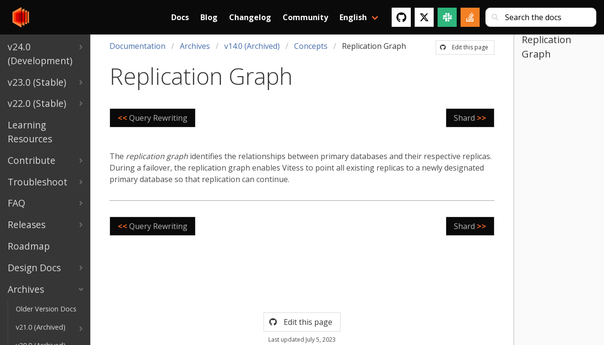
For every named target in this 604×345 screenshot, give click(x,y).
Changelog (250, 17)
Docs (180, 17)
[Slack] (447, 17)
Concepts (311, 46)
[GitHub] (401, 17)
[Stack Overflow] (470, 17)
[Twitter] (424, 17)
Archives (195, 46)
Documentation (137, 46)
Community (305, 17)
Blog (209, 17)
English (353, 17)
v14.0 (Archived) (252, 46)
